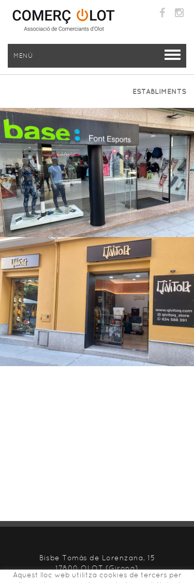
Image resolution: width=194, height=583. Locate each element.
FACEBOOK (163, 13)
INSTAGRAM (180, 13)
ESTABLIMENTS (159, 91)
